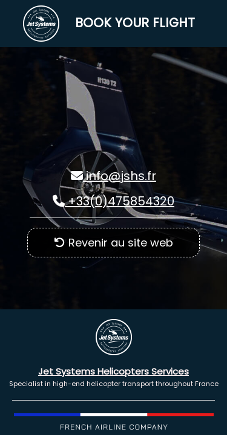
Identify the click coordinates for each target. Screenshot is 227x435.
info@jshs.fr (113, 175)
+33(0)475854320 (113, 201)
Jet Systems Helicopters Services (113, 371)
